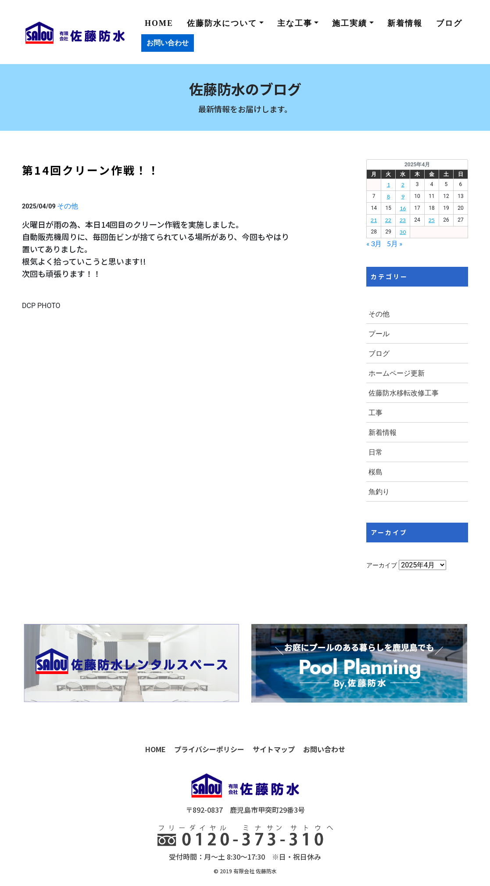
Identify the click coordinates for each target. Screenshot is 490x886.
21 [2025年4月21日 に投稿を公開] (374, 220)
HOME (159, 23)
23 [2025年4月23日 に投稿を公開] (403, 220)
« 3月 (374, 243)
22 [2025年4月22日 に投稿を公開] (388, 220)
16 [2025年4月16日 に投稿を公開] (403, 208)
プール (379, 333)
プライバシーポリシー (209, 749)
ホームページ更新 (396, 373)
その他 (67, 205)
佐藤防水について (222, 23)
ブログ (449, 23)
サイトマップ (274, 749)
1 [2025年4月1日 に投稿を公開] (388, 184)
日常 (375, 452)
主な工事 (294, 23)
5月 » (395, 243)
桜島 (375, 471)
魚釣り (379, 491)
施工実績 (349, 23)
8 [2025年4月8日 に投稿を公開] (388, 196)
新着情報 (404, 23)
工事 (375, 412)
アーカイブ (381, 565)
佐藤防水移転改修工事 (403, 392)
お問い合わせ (168, 43)
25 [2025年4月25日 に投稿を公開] (432, 220)
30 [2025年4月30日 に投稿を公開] (403, 232)
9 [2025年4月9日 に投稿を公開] (402, 196)
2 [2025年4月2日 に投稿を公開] (402, 184)
